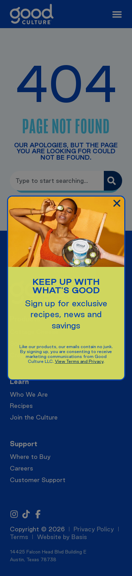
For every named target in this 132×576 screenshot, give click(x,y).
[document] (66, 288)
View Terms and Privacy (79, 361)
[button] (117, 203)
